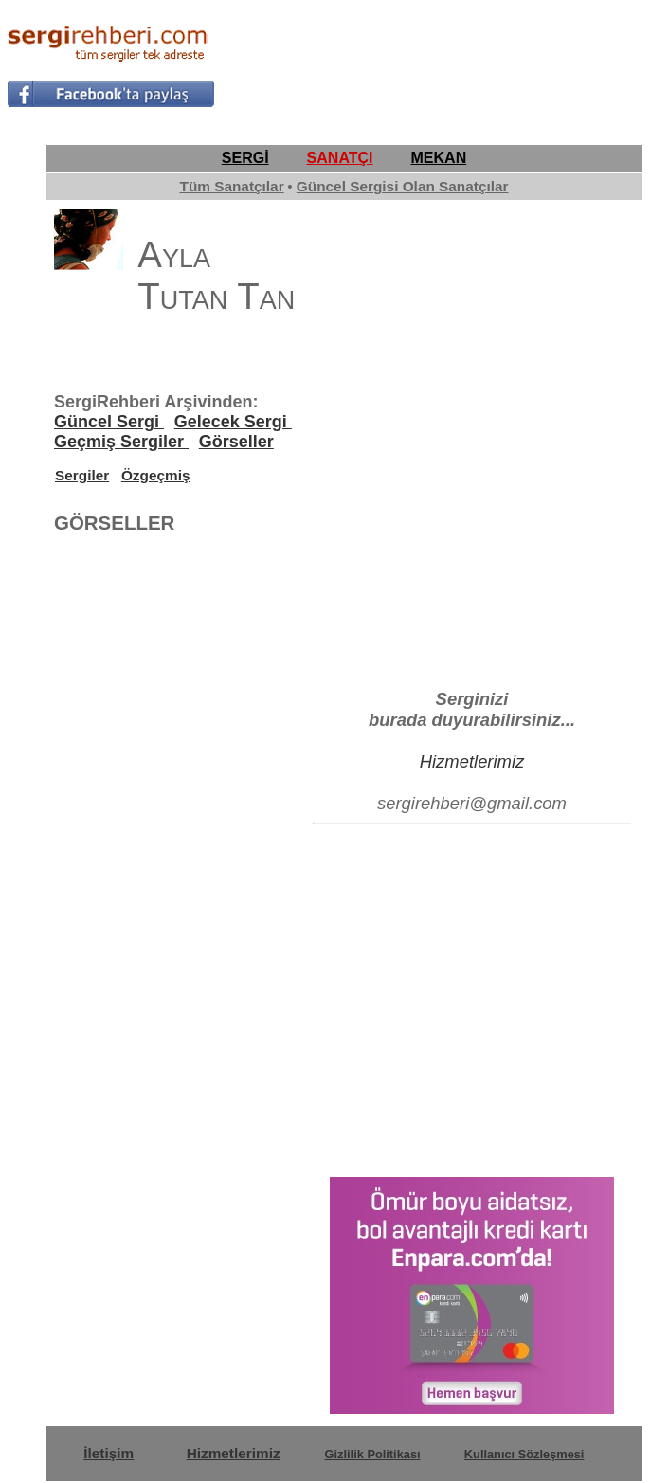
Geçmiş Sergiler (121, 441)
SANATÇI (340, 158)
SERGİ (245, 158)
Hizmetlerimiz (472, 761)
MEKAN (439, 158)
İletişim (108, 1453)
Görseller (236, 441)
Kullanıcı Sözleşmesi (524, 1454)
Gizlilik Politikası (373, 1454)
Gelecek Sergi (233, 421)
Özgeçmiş (155, 475)
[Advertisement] (440, 62)
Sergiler (82, 475)
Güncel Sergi (109, 421)
